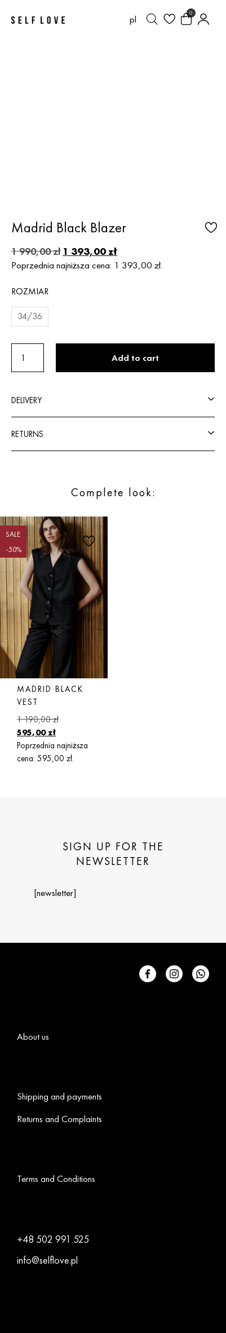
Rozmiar (29, 291)
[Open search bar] (152, 19)
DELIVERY (26, 400)
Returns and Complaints (59, 1118)
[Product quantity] (27, 357)
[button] (210, 227)
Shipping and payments (59, 1096)
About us (33, 1036)
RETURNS (27, 434)
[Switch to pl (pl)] (133, 19)
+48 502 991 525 (53, 1239)
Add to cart (135, 358)
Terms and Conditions (56, 1178)
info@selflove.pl (47, 1259)
